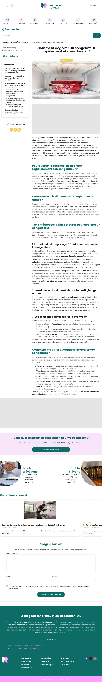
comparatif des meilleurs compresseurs (28, 654)
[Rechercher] (97, 35)
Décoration (49, 21)
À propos (65, 667)
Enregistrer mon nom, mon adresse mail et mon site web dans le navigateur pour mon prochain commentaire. (47, 596)
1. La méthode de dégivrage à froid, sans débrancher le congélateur (14, 93)
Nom (9, 585)
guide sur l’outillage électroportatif (25, 657)
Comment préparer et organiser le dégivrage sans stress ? (14, 112)
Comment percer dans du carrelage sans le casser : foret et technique (15, 527)
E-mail (55, 585)
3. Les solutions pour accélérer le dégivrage (14, 105)
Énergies (21, 21)
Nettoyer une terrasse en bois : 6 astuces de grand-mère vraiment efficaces (50, 527)
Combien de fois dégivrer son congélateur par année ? (15, 78)
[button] (11, 130)
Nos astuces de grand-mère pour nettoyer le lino (83, 526)
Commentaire (12, 562)
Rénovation (7, 21)
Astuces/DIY (94, 21)
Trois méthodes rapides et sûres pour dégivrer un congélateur (15, 85)
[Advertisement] (66, 119)
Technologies (78, 21)
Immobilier (34, 21)
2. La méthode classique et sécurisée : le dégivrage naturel (16, 100)
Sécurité (63, 21)
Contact (93, 5)
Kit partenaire (67, 670)
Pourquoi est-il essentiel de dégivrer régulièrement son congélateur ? (15, 71)
